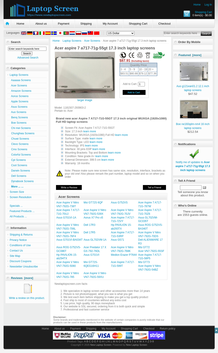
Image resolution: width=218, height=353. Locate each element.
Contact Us (16, 250)
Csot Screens (18, 165)
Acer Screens (92, 40)
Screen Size (17, 191)
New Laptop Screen (100, 344)
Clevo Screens (19, 144)
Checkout (164, 23)
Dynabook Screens (22, 181)
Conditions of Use (20, 245)
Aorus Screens (19, 96)
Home (197, 4)
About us (41, 23)
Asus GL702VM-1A (95, 239)
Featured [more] (190, 55)
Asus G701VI (91, 254)
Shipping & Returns (21, 234)
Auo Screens (18, 112)
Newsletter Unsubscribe (24, 266)
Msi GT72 (144, 247)
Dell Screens (18, 175)
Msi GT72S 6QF (93, 202)
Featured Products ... (22, 211)
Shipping (86, 23)
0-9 (152, 341)
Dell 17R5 (89, 232)
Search (15, 42)
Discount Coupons (21, 261)
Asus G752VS (119, 202)
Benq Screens (19, 117)
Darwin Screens (20, 170)
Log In (208, 4)
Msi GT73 (144, 262)
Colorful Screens (20, 154)
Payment (63, 23)
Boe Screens (18, 122)
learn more (89, 131)
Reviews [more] (22, 278)
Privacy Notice (18, 240)
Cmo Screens (18, 149)
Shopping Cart (203, 12)
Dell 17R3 (89, 224)
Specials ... (16, 205)
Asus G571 (117, 239)
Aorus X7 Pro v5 (93, 217)
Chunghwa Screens (22, 133)
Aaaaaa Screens (20, 80)
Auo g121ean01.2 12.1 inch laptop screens (192, 86)
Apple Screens (19, 101)
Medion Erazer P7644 (124, 254)
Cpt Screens (18, 160)
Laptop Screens (72, 40)
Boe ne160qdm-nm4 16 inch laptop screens (193, 124)
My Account (110, 23)
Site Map (15, 255)
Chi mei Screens (20, 128)
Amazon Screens (20, 90)
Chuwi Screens (19, 138)
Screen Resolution (21, 197)
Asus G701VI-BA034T (69, 239)
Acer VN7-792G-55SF (151, 251)
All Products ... (18, 216)
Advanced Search (27, 57)
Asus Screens (19, 106)
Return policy (167, 328)
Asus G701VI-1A (66, 217)
